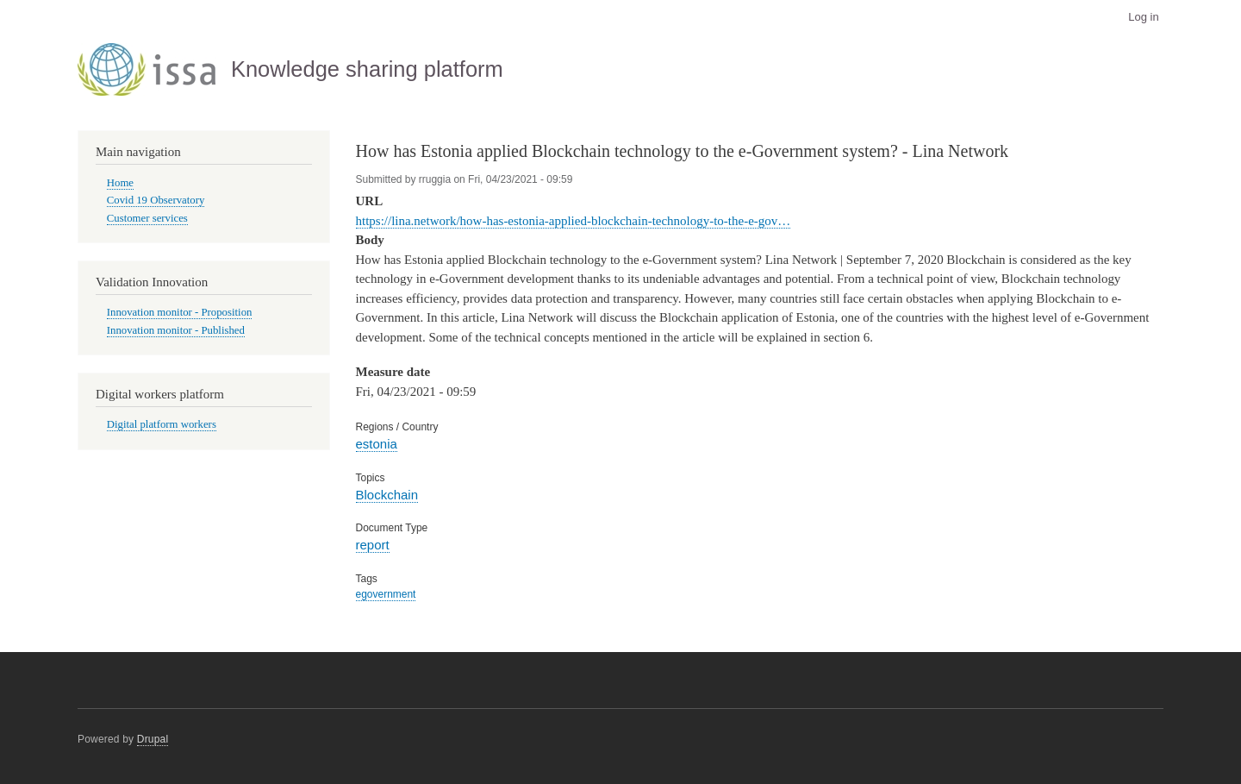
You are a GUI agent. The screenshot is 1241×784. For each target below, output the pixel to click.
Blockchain (387, 494)
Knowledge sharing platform (367, 69)
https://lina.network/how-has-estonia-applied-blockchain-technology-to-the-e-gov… (573, 221)
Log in (1143, 16)
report (373, 544)
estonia (376, 443)
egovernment (386, 594)
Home (120, 183)
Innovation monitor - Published (176, 330)
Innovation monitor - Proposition (180, 312)
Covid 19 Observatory (156, 200)
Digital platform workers (161, 424)
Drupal (153, 739)
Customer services (147, 218)
